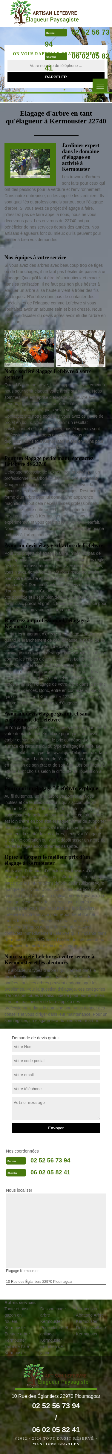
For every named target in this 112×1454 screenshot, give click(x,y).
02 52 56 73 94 (50, 1160)
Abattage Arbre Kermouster (90, 1318)
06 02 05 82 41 (50, 1172)
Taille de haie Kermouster (16, 1349)
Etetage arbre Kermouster (17, 1337)
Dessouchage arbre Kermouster (53, 1315)
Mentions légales (56, 1444)
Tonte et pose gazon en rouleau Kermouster (17, 1318)
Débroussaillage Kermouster (91, 1330)
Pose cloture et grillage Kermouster (54, 1334)
